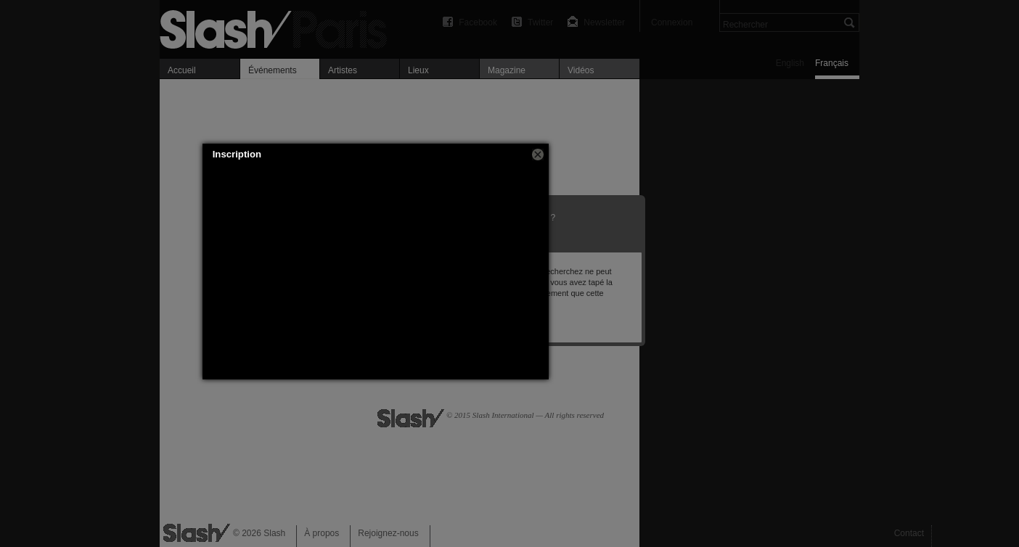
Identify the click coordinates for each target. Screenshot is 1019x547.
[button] (538, 154)
